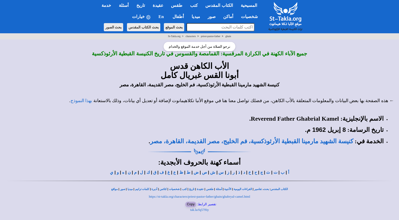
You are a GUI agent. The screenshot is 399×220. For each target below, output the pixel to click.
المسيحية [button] (249, 5)
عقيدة (200, 189)
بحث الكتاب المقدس (144, 27)
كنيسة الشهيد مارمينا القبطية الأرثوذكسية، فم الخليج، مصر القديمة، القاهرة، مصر (251, 141)
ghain (228, 36)
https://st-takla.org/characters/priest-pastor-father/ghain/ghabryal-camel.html (199, 196)
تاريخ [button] (140, 5)
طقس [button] (176, 5)
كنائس (163, 189)
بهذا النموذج (81, 100)
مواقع (114, 189)
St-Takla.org (174, 36)
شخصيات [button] (251, 16)
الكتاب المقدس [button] (219, 5)
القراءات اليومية (243, 189)
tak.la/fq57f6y (199, 210)
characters (191, 36)
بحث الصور (113, 27)
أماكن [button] (228, 16)
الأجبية (227, 189)
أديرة (154, 189)
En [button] (162, 16)
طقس (209, 189)
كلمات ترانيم (142, 189)
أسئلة (219, 189)
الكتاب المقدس (279, 189)
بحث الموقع (174, 27)
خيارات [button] (141, 17)
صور (122, 189)
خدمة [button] (106, 5)
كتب (184, 189)
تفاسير (258, 189)
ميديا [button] (196, 16)
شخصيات (174, 189)
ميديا (130, 189)
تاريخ (191, 189)
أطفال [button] (178, 16)
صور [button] (212, 16)
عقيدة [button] (158, 5)
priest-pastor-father (210, 36)
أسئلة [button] (124, 5)
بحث (266, 189)
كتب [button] (194, 5)
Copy (190, 204)
